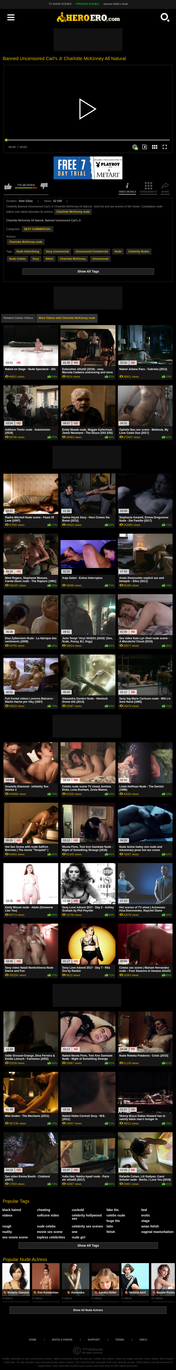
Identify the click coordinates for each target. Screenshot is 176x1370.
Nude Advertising (27, 251)
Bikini (49, 258)
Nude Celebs (17, 258)
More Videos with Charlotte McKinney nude (67, 318)
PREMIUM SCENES (87, 4)
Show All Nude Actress (88, 1310)
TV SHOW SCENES (60, 4)
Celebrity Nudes (138, 251)
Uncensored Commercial (92, 251)
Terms (119, 1339)
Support (94, 1339)
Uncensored (100, 258)
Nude (118, 251)
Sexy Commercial (57, 251)
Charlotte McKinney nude (73, 211)
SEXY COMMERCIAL (37, 229)
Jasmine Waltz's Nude (115, 4)
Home (32, 1339)
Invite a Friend (62, 1339)
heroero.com (95, 1349)
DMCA (143, 1339)
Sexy (36, 258)
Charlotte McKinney (73, 258)
